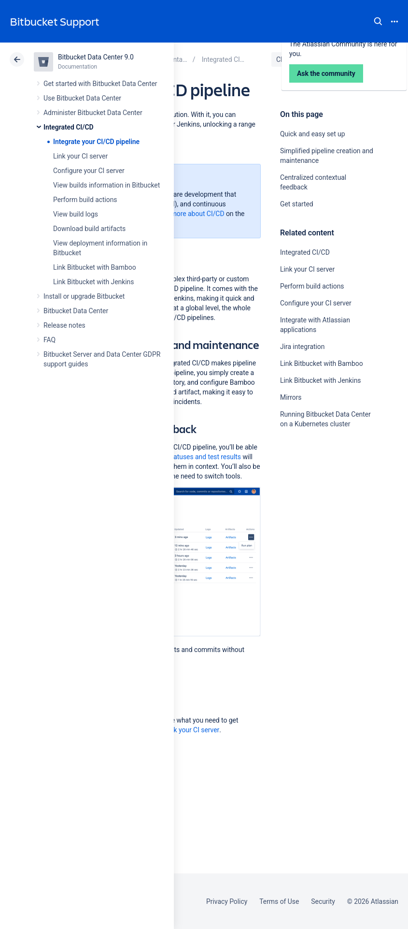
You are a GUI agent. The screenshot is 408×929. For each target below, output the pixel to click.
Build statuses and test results (196, 457)
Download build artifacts (89, 228)
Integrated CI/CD (68, 127)
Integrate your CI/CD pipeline (96, 141)
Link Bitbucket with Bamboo (94, 267)
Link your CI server (80, 156)
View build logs (75, 214)
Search (378, 21)
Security (323, 901)
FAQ (49, 340)
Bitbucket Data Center (75, 311)
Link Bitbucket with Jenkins (93, 282)
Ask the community (326, 515)
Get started (296, 204)
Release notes (64, 325)
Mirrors (290, 397)
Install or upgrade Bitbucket (84, 296)
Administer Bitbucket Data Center (92, 112)
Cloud (285, 59)
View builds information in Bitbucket (106, 185)
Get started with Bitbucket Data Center (100, 83)
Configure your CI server (89, 170)
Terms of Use (279, 901)
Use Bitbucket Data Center (82, 98)
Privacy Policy (226, 901)
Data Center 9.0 (334, 59)
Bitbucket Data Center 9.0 (96, 57)
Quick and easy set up (312, 134)
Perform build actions (85, 199)
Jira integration (302, 346)
